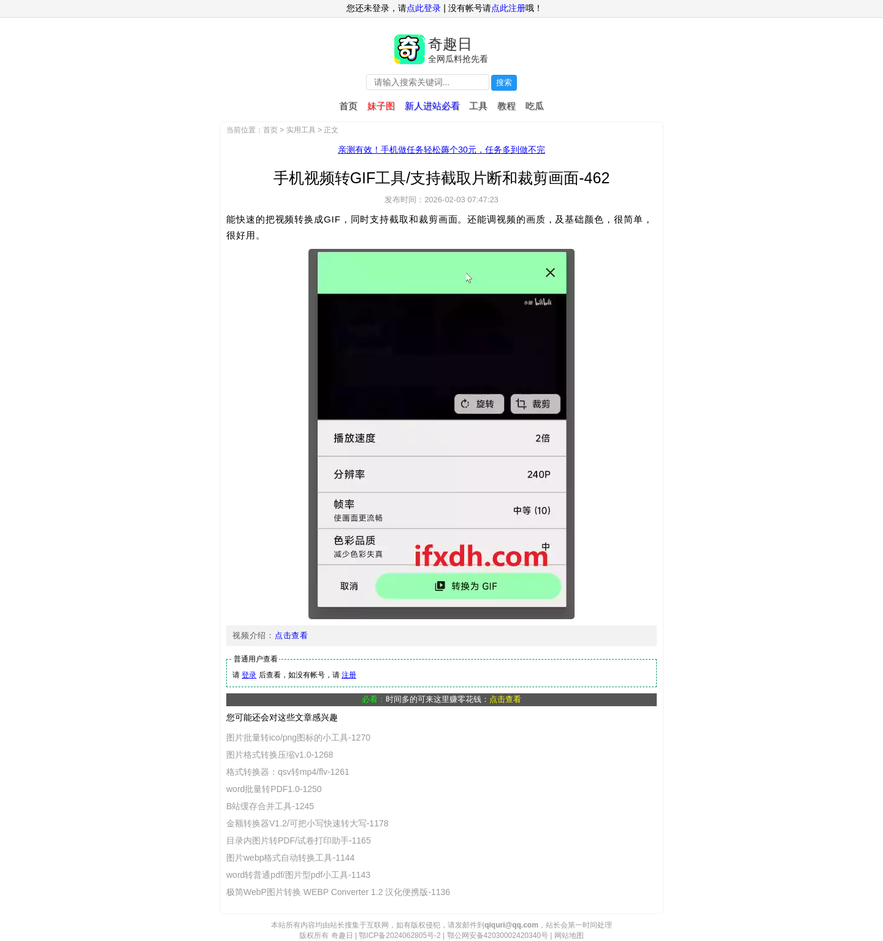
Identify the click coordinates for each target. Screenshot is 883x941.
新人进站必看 (432, 106)
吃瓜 (535, 106)
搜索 (504, 82)
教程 (506, 106)
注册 (349, 675)
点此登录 (424, 8)
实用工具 (301, 130)
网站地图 (569, 935)
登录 (249, 675)
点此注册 (508, 8)
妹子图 (381, 106)
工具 (478, 106)
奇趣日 (450, 44)
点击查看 (291, 635)
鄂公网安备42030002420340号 (497, 935)
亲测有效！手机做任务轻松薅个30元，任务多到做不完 (441, 149)
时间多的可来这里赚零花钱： (453, 699)
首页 (348, 106)
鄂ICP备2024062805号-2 (399, 935)
